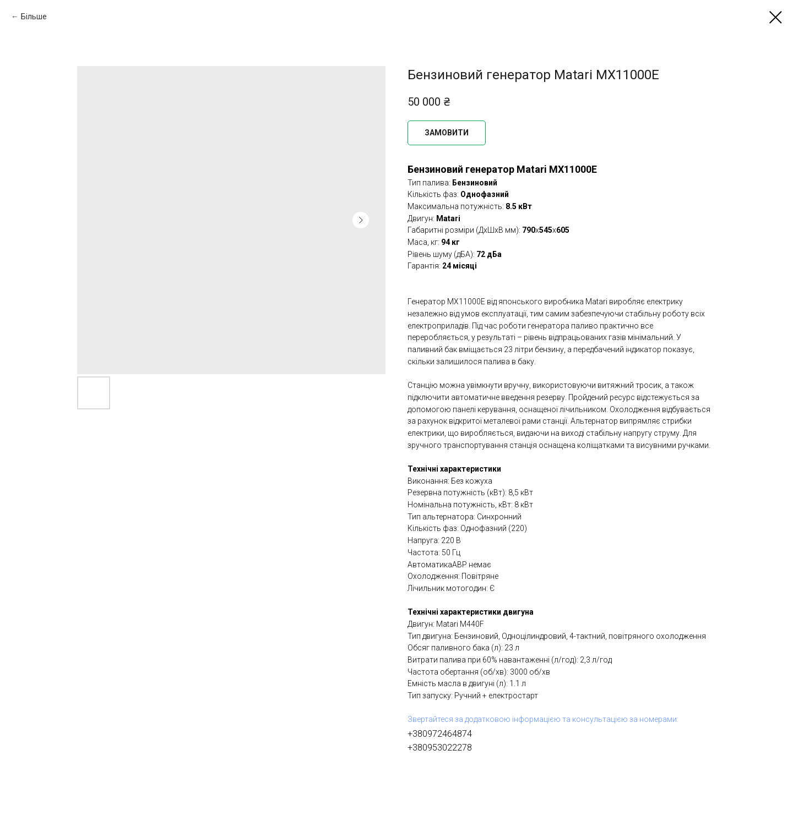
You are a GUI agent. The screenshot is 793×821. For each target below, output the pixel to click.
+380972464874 (440, 734)
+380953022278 (440, 747)
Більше (34, 16)
